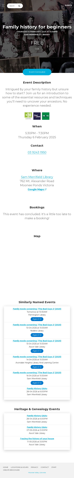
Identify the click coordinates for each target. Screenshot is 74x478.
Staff (53, 467)
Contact (45, 467)
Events (68, 5)
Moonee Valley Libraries (37, 472)
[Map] (37, 266)
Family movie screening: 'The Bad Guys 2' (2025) (37, 309)
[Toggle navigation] (2, 5)
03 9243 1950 (37, 152)
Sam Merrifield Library (37, 177)
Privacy (34, 467)
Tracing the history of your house (37, 438)
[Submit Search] (20, 5)
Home (5, 467)
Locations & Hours (19, 467)
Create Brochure (11, 470)
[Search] (12, 5)
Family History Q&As (37, 388)
